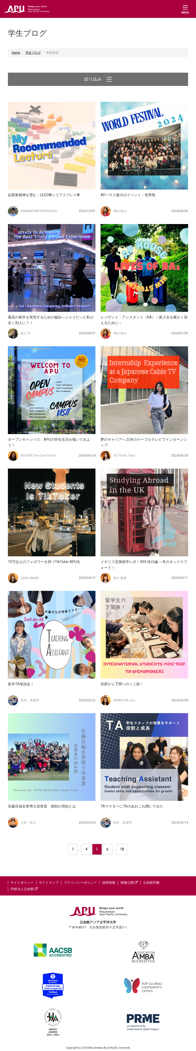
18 (122, 849)
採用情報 (108, 882)
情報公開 (129, 882)
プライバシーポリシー (80, 882)
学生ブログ (33, 52)
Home (16, 52)
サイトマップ (49, 882)
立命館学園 (151, 882)
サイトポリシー (22, 882)
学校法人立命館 (24, 889)
